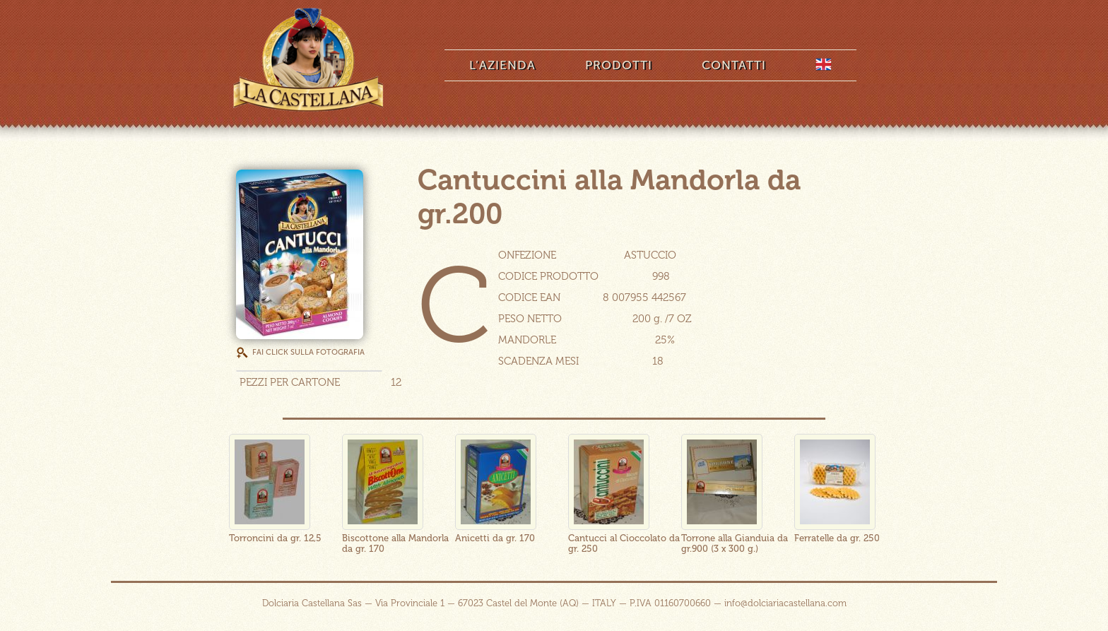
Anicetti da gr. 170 (495, 538)
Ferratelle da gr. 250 (837, 538)
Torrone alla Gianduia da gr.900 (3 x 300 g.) (734, 543)
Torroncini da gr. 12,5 (275, 538)
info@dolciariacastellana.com (785, 603)
